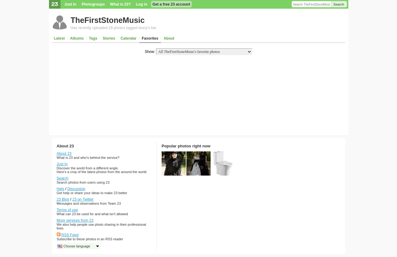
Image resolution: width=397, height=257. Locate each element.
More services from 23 (75, 220)
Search (338, 4)
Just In (71, 4)
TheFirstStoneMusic (108, 20)
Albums (77, 38)
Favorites (150, 38)
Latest (59, 38)
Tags (93, 38)
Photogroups (93, 4)
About (168, 38)
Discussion (76, 189)
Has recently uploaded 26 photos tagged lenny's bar (113, 28)
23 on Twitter (82, 199)
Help (61, 189)
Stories (109, 38)
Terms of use (67, 210)
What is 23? (120, 4)
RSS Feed (69, 235)
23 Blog (63, 199)
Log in (141, 4)
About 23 (64, 153)
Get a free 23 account (171, 4)
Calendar (128, 38)
